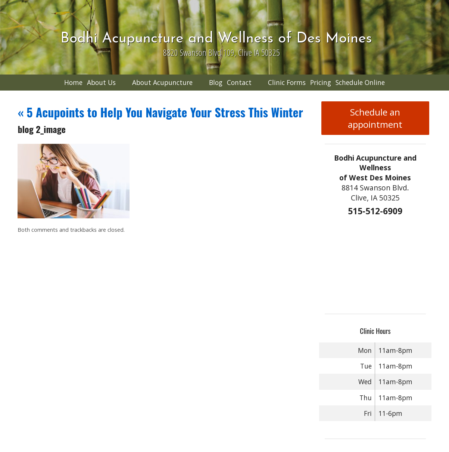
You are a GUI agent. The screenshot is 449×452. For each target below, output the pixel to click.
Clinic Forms (287, 82)
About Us (101, 82)
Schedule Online (360, 82)
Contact (239, 82)
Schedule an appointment (375, 118)
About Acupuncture (162, 82)
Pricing (320, 82)
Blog (215, 82)
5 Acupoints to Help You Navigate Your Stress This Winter (160, 112)
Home (73, 82)
